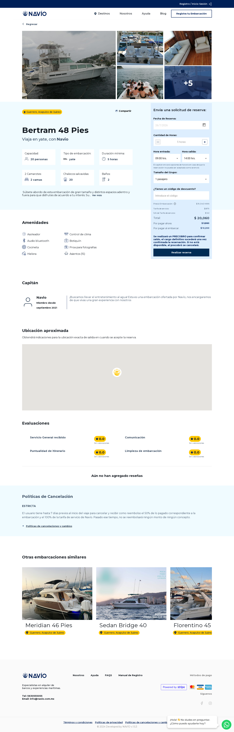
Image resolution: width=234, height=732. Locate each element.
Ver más (97, 195)
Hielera (31, 253)
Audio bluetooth (38, 240)
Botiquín (75, 240)
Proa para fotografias (83, 247)
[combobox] (167, 158)
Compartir (125, 111)
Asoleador (33, 234)
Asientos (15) (77, 253)
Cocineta (33, 247)
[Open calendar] (204, 125)
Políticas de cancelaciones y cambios (49, 526)
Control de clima (80, 234)
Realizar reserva (181, 252)
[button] (117, 368)
